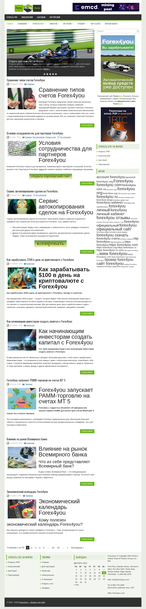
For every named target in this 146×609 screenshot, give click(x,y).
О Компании (23, 23)
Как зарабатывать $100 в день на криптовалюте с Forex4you (40, 259)
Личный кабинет (111, 23)
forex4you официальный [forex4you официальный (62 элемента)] (118, 223)
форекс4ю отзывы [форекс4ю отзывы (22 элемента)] (127, 266)
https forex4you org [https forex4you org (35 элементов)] (107, 247)
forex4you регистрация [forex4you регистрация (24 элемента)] (118, 232)
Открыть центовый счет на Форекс (26, 61)
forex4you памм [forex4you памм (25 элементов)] (103, 232)
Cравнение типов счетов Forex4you (26, 80)
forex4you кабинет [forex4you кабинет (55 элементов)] (110, 202)
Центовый (41, 17)
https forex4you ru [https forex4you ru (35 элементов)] (126, 247)
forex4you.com (118, 593)
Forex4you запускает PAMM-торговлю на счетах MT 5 (36, 380)
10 (53, 547)
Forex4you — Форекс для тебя (32, 602)
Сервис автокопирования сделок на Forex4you (32, 191)
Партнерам (69, 23)
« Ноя (76, 585)
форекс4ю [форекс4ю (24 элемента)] (116, 267)
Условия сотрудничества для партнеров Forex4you (35, 133)
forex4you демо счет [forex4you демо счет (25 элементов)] (121, 200)
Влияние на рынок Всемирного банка (27, 439)
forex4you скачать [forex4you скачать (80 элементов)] (112, 235)
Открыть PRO (12, 17)
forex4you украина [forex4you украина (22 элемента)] (126, 239)
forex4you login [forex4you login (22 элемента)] (112, 189)
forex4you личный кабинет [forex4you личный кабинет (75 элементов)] (112, 212)
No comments (65, 137)
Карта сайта (96, 23)
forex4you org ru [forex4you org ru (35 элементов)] (111, 193)
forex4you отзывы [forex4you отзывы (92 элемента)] (113, 217)
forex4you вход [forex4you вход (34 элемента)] (104, 200)
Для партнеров (38, 137)
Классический (27, 17)
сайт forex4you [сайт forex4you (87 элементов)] (110, 263)
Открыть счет (40, 23)
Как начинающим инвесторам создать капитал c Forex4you (39, 321)
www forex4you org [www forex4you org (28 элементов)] (119, 257)
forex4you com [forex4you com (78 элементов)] (109, 185)
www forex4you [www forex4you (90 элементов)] (113, 253)
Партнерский (55, 17)
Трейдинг (83, 23)
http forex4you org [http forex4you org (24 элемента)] (117, 242)
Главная (10, 23)
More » (47, 69)
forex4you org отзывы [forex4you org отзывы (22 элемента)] (128, 193)
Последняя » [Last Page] (77, 547)
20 (58, 547)
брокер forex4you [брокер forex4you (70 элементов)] (119, 260)
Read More (87, 125)
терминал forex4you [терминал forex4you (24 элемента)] (104, 267)
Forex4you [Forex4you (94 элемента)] (123, 181)
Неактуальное (48, 575)
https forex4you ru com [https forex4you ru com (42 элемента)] (110, 250)
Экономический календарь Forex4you (27, 491)
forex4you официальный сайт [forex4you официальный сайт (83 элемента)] (117, 227)
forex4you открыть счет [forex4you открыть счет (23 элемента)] (115, 222)
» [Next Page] (67, 547)
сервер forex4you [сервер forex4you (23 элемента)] (130, 264)
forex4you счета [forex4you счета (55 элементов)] (108, 238)
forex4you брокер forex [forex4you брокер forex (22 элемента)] (126, 197)
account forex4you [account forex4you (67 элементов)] (111, 177)
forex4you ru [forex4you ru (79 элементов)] (107, 197)
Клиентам (55, 23)
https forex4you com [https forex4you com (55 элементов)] (123, 245)
